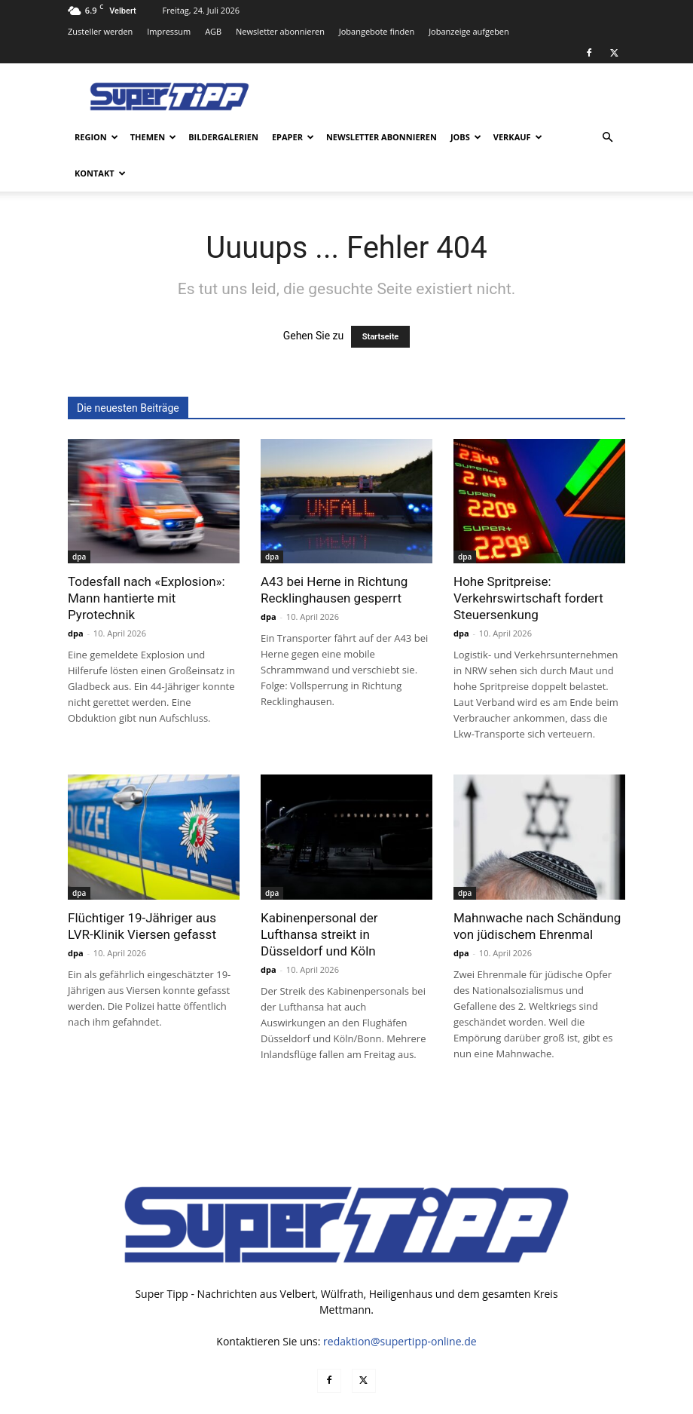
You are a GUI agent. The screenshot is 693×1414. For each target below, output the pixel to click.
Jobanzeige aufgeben (469, 31)
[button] (607, 137)
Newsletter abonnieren (280, 31)
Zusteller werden (100, 31)
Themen (153, 137)
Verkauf (517, 137)
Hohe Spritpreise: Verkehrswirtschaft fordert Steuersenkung (528, 562)
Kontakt (100, 173)
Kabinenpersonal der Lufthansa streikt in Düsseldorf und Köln (319, 898)
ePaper (293, 137)
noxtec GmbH (272, 1400)
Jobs (465, 137)
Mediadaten (402, 1400)
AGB (213, 31)
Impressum (169, 31)
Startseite (380, 300)
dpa (79, 520)
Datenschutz (467, 1400)
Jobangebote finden (377, 31)
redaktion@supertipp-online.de (400, 1305)
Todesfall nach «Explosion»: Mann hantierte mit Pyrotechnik (146, 562)
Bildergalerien (223, 137)
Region (96, 137)
